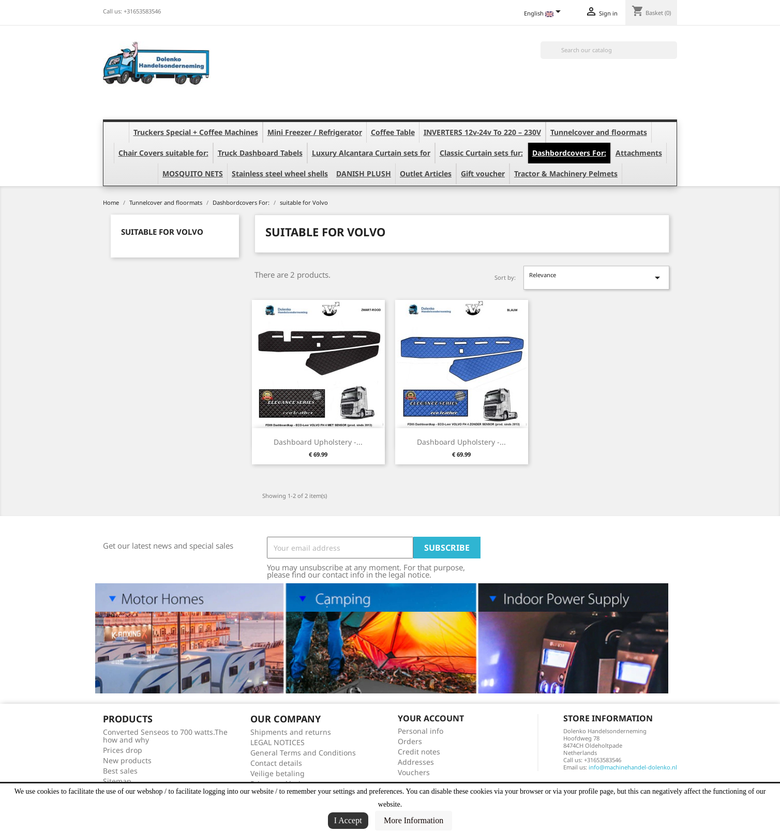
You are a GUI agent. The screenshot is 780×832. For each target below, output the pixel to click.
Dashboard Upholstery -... (318, 442)
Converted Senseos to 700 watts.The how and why (165, 736)
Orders (410, 741)
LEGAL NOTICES (277, 742)
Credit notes (419, 752)
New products (127, 760)
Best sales (120, 771)
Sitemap (117, 781)
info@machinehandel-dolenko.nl (633, 767)
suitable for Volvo (162, 231)
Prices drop (122, 750)
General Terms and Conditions (303, 753)
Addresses (416, 762)
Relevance (596, 277)
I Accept (348, 820)
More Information (413, 820)
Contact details (276, 763)
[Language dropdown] (544, 14)
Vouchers (414, 772)
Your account (431, 718)
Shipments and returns (290, 732)
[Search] (609, 50)
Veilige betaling (277, 773)
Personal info (420, 731)
